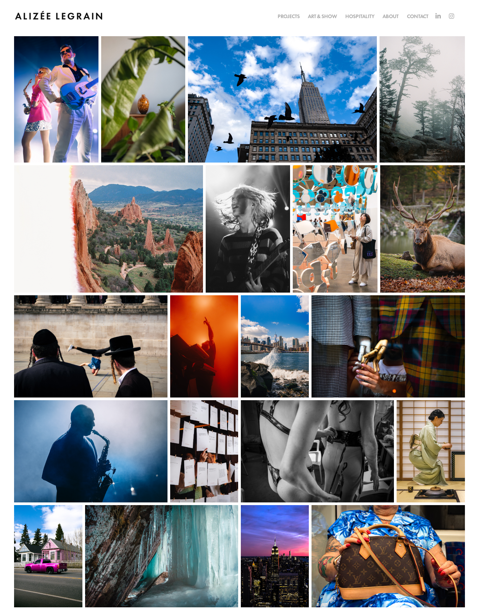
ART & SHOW (322, 15)
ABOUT (391, 15)
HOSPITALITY (359, 15)
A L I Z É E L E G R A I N (59, 15)
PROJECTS (289, 15)
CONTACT (417, 15)
